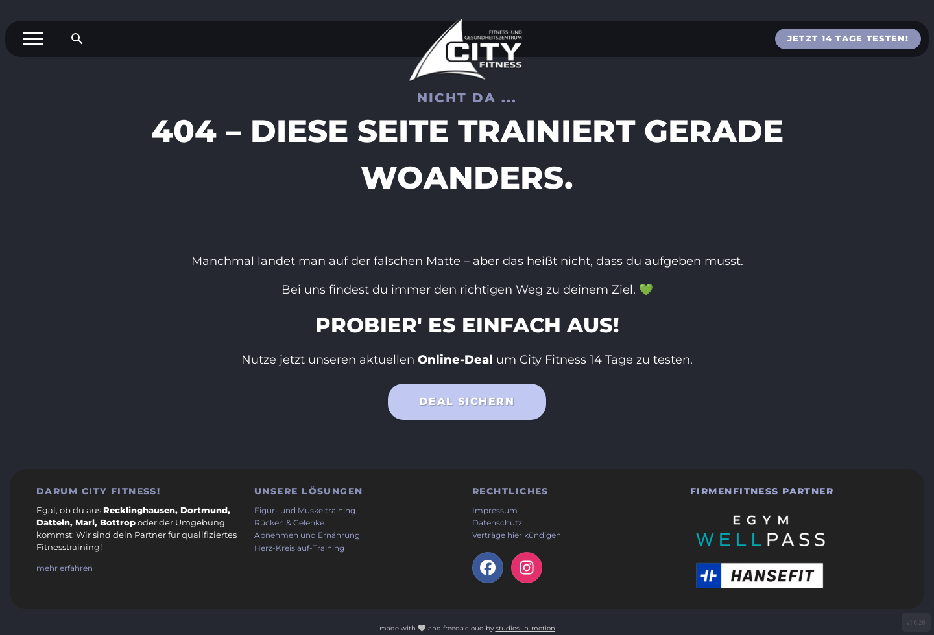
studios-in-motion (525, 628)
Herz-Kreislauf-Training (299, 548)
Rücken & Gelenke (289, 522)
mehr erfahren (64, 568)
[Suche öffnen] (77, 38)
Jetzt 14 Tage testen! (848, 38)
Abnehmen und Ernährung (307, 535)
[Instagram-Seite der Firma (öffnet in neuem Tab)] (526, 567)
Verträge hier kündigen (516, 535)
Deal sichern (466, 404)
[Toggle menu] (33, 38)
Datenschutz (497, 522)
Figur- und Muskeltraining (304, 510)
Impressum (495, 510)
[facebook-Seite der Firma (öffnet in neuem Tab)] (487, 567)
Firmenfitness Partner (761, 491)
